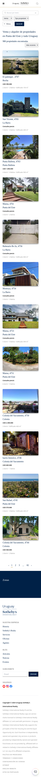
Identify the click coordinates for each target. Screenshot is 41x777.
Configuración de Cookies (14, 762)
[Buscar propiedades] (37, 4)
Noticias (6, 658)
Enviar (33, 674)
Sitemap (6, 765)
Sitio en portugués (11, 772)
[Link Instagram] (7, 687)
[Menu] (7, 3)
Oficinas (6, 639)
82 (28, 565)
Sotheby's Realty (9, 631)
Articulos (6, 654)
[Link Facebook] (11, 687)
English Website (9, 769)
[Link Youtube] (4, 687)
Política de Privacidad (12, 755)
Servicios (6, 635)
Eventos (6, 662)
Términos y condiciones (13, 758)
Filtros (7, 24)
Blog (5, 650)
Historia (6, 626)
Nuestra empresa (11, 622)
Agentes (6, 643)
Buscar (19, 24)
